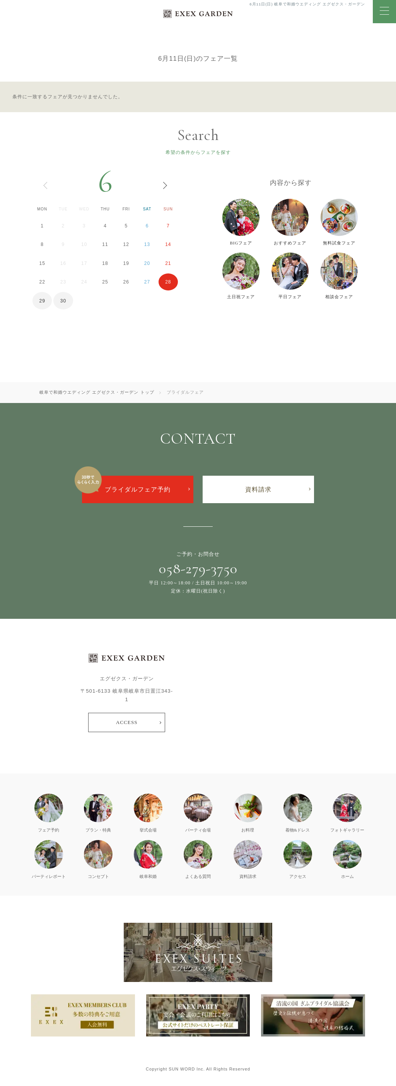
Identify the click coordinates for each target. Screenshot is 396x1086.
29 (42, 301)
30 (63, 301)
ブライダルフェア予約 (138, 489)
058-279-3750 (198, 568)
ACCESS (127, 722)
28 (168, 282)
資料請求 (258, 489)
